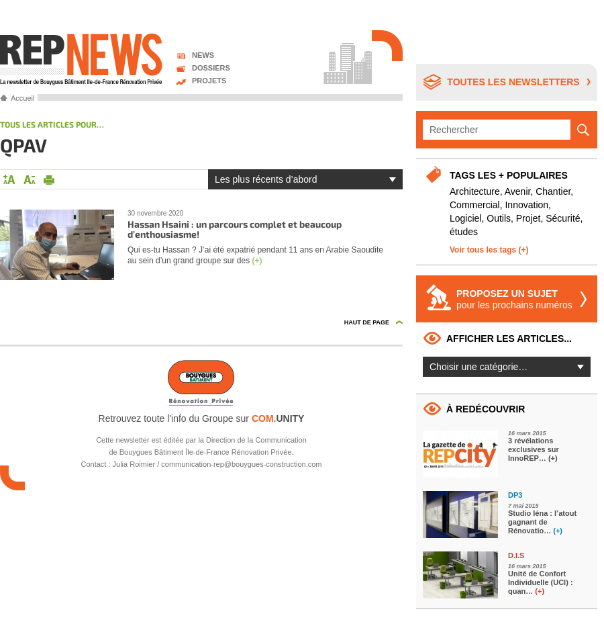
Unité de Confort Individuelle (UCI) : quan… (540, 582)
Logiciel (465, 218)
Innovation (526, 204)
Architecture (475, 191)
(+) (257, 260)
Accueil (22, 98)
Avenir (518, 191)
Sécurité (563, 218)
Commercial (475, 204)
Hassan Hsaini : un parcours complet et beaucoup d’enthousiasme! (235, 229)
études (464, 231)
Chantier (553, 191)
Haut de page (366, 322)
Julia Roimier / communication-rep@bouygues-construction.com (217, 464)
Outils (499, 218)
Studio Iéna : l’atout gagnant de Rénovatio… (542, 522)
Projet (528, 218)
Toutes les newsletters (513, 82)
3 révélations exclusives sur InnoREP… (533, 449)
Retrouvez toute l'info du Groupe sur (202, 418)
